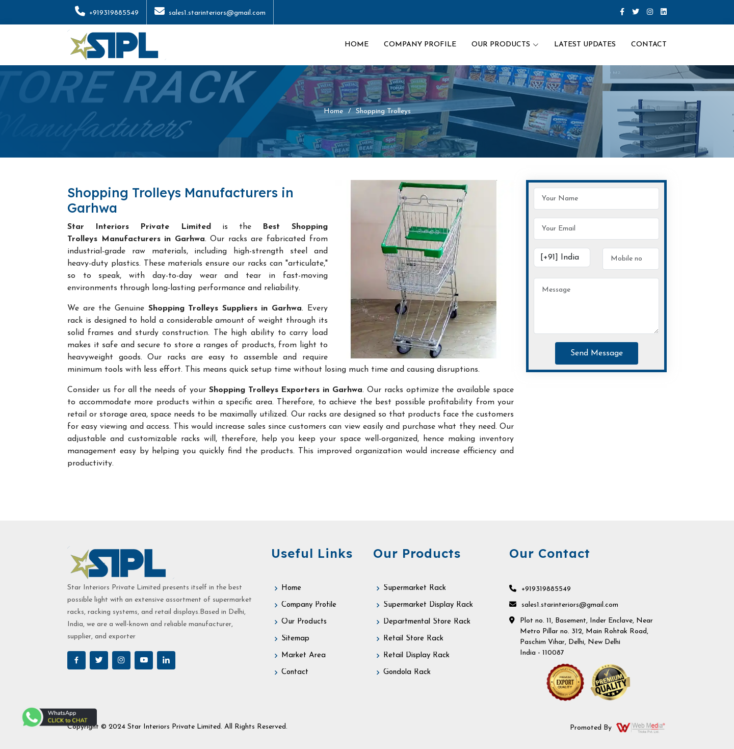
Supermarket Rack (414, 588)
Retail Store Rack (413, 638)
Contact (649, 44)
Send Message (596, 353)
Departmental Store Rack (426, 622)
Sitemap (295, 638)
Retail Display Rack (416, 655)
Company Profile (420, 44)
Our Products (304, 622)
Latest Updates (585, 44)
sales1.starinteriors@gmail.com (210, 13)
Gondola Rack (407, 672)
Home (357, 44)
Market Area (303, 655)
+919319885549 (107, 13)
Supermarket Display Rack (428, 605)
